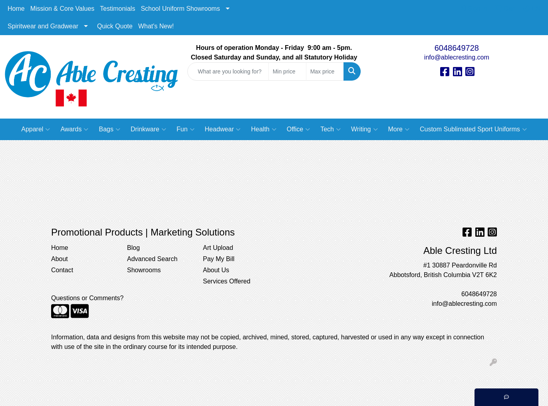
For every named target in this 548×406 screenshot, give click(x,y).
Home (16, 8)
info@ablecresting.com (456, 57)
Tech (330, 129)
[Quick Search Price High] (325, 71)
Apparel (35, 129)
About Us (216, 270)
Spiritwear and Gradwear (43, 26)
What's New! (156, 26)
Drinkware (148, 129)
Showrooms (144, 270)
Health (263, 129)
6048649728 (457, 48)
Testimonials (117, 8)
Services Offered (226, 281)
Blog (133, 247)
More (398, 129)
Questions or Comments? (87, 298)
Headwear (223, 129)
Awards (74, 129)
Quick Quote (115, 26)
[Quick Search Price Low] (287, 71)
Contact (62, 270)
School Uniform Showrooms (180, 8)
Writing (364, 129)
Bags (109, 129)
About (59, 258)
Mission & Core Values (62, 8)
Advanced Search (152, 258)
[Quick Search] (227, 71)
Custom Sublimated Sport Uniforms (473, 129)
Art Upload (218, 247)
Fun (186, 129)
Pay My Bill (218, 258)
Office (298, 129)
